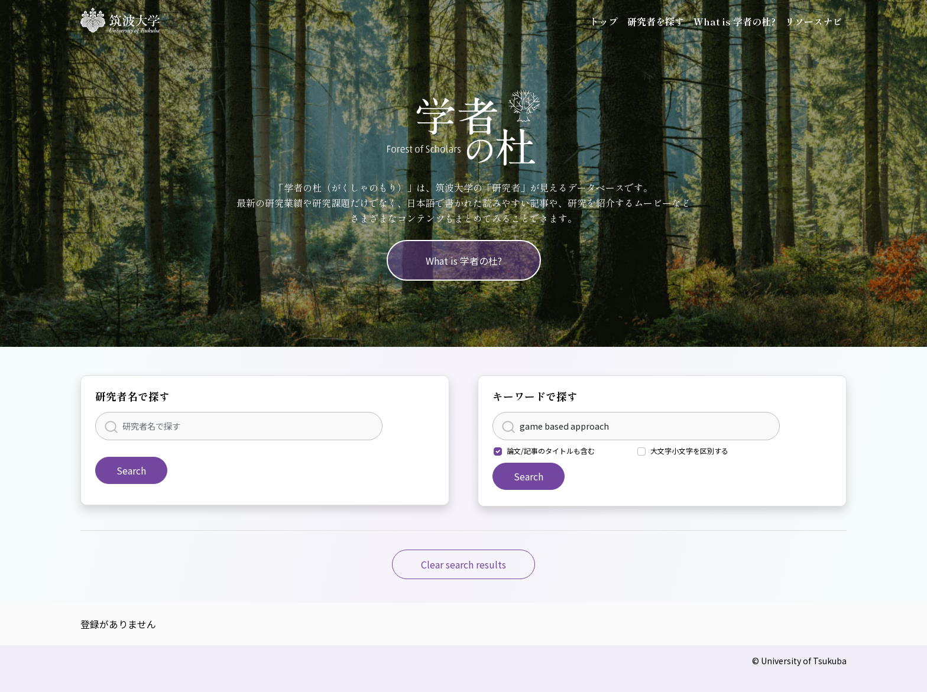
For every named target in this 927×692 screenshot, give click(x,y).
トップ (603, 21)
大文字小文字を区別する (689, 451)
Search (131, 470)
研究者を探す (655, 21)
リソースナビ (813, 21)
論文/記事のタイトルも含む (551, 451)
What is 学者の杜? (734, 21)
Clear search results (463, 564)
